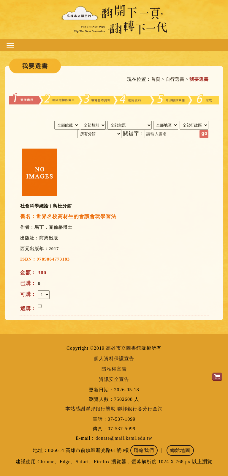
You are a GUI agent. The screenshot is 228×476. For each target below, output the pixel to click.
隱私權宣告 (114, 368)
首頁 (155, 79)
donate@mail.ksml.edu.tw (124, 438)
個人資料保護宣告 (114, 358)
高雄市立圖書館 (123, 348)
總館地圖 (180, 450)
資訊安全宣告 (114, 379)
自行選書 (174, 79)
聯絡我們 (144, 450)
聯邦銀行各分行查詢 (140, 408)
